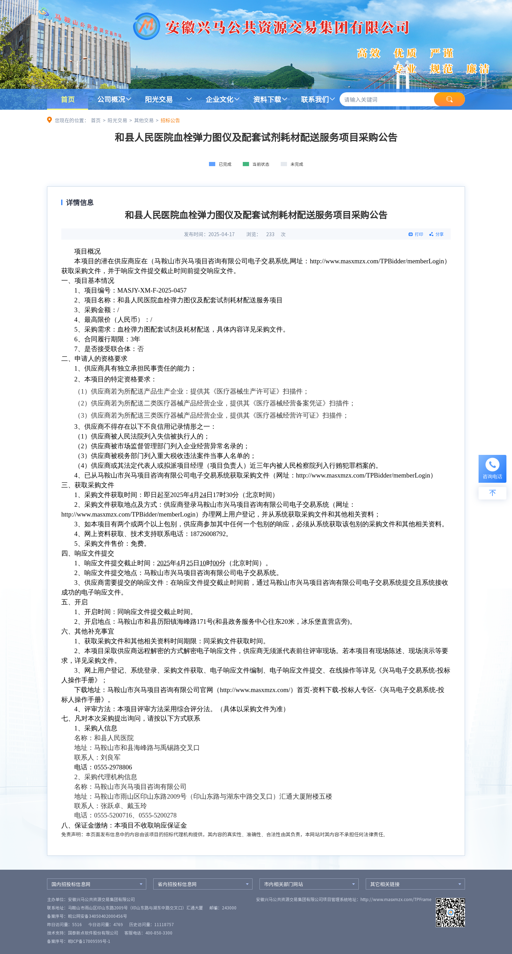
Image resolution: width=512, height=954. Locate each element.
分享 (439, 234)
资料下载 (267, 99)
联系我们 (315, 99)
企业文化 (219, 99)
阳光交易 (159, 99)
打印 (419, 234)
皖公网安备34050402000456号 (97, 916)
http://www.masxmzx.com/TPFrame (395, 899)
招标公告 (170, 120)
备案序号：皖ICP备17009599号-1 (78, 941)
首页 (68, 99)
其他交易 (144, 120)
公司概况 (111, 99)
